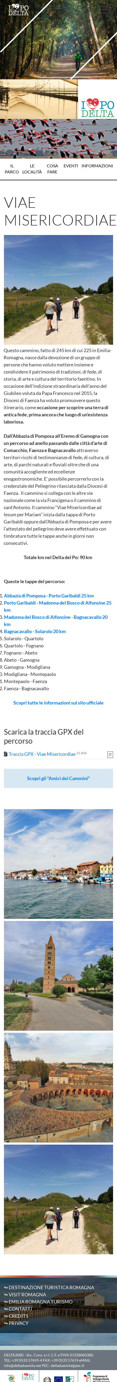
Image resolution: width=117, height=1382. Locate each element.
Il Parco (12, 168)
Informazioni (97, 165)
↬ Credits (16, 1316)
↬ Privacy (16, 1323)
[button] (77, 7)
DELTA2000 (13, 1355)
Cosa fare (52, 168)
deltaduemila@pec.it (67, 1365)
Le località (32, 168)
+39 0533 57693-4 (27, 1360)
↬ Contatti (18, 1309)
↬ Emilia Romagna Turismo (38, 1302)
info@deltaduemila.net (22, 1365)
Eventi (71, 165)
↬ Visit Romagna (25, 1294)
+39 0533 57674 (65, 1360)
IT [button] (93, 7)
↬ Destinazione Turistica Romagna (49, 1287)
